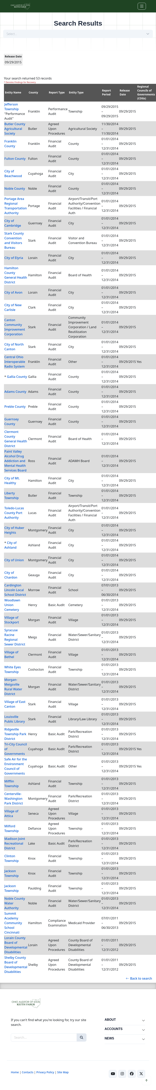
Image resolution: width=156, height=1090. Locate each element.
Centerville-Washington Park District (13, 798)
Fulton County (14, 158)
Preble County (15, 406)
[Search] (81, 1037)
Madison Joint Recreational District (14, 843)
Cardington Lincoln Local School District (15, 590)
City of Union (14, 560)
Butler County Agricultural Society (14, 129)
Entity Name (13, 92)
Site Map (63, 1072)
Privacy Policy (45, 1072)
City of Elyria (13, 258)
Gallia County (17, 376)
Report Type (57, 92)
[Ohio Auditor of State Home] (20, 6)
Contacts (27, 1072)
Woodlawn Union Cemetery (12, 605)
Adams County (15, 391)
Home (15, 1072)
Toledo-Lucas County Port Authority (14, 513)
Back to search (139, 978)
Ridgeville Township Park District (15, 734)
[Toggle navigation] (142, 6)
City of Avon (13, 292)
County (33, 92)
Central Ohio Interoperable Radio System (14, 362)
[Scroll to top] (146, 1080)
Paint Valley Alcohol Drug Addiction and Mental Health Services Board (15, 460)
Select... (12, 34)
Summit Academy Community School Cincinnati (13, 923)
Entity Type (76, 92)
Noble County (14, 188)
